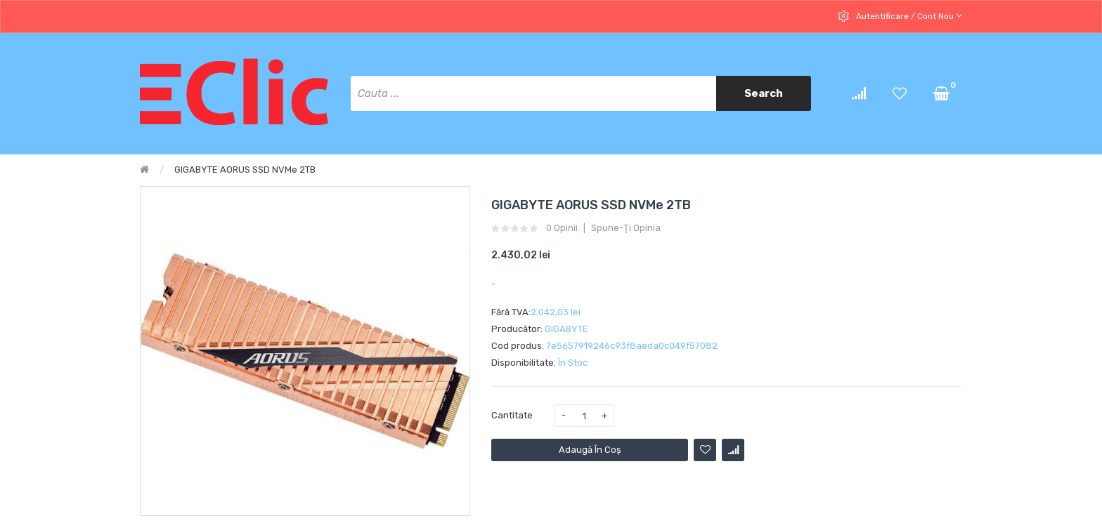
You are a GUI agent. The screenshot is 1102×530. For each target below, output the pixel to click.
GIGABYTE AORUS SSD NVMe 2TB (245, 169)
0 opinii (562, 228)
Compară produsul (733, 450)
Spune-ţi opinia (626, 228)
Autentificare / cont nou (908, 16)
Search (763, 93)
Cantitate (512, 415)
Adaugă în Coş (590, 449)
